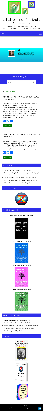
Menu (3, 33)
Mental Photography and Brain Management (17, 320)
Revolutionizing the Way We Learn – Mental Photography (21, 325)
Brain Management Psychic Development (16, 331)
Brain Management (21, 76)
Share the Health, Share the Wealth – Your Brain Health (20, 180)
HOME (17, 405)
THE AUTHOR (24, 405)
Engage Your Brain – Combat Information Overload (19, 328)
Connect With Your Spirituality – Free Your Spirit (18, 170)
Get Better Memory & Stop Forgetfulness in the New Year (20, 177)
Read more (7, 125)
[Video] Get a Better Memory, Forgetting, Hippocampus (20, 183)
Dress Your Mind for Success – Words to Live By (17, 322)
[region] (21, 55)
